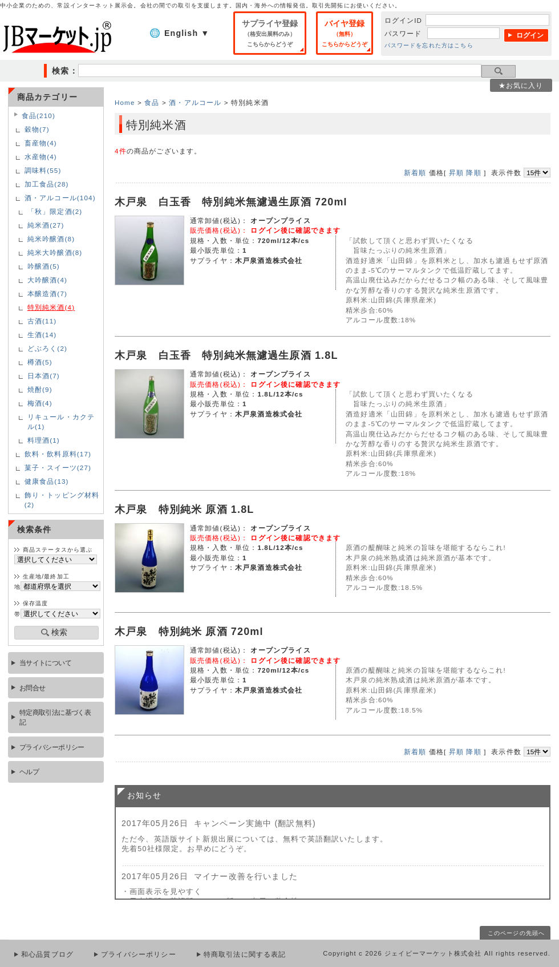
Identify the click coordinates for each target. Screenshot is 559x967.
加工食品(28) (47, 184)
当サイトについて (45, 662)
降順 (473, 172)
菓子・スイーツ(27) (58, 467)
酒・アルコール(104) (60, 197)
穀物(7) (37, 129)
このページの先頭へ (516, 933)
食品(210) (38, 115)
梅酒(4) (39, 403)
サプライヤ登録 (270, 33)
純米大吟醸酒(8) (55, 252)
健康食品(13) (47, 481)
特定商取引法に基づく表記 (55, 717)
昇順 (456, 172)
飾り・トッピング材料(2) (62, 499)
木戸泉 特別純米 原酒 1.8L (184, 509)
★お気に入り (521, 85)
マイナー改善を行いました (246, 876)
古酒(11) (42, 321)
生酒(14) (42, 334)
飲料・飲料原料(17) (58, 454)
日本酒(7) (43, 375)
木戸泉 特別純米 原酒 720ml (189, 631)
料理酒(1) (43, 440)
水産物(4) (41, 156)
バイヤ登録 (344, 33)
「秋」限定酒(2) (55, 211)
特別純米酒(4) (51, 307)
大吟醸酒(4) (47, 280)
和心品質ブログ (47, 954)
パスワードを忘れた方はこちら (428, 45)
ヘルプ (29, 771)
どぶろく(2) (47, 348)
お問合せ (32, 687)
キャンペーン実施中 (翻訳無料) (255, 823)
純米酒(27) (45, 225)
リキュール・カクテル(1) (61, 421)
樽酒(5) (39, 362)
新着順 (415, 172)
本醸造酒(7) (47, 293)
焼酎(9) (39, 389)
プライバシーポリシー (51, 747)
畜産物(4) (41, 143)
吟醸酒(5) (43, 266)
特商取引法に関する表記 (245, 954)
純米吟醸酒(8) (51, 238)
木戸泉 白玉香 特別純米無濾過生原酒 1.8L (226, 355)
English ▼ (186, 33)
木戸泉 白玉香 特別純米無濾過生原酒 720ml (231, 202)
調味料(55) (43, 170)
